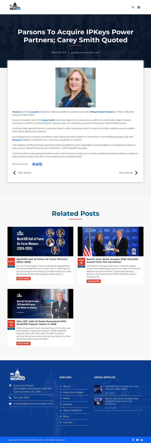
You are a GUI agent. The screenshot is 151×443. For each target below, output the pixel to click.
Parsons (16, 111)
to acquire (33, 111)
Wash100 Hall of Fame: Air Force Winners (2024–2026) (122, 387)
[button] (138, 7)
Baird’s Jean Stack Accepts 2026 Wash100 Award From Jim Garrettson (121, 401)
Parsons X (17, 140)
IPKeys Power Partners (102, 111)
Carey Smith (48, 120)
